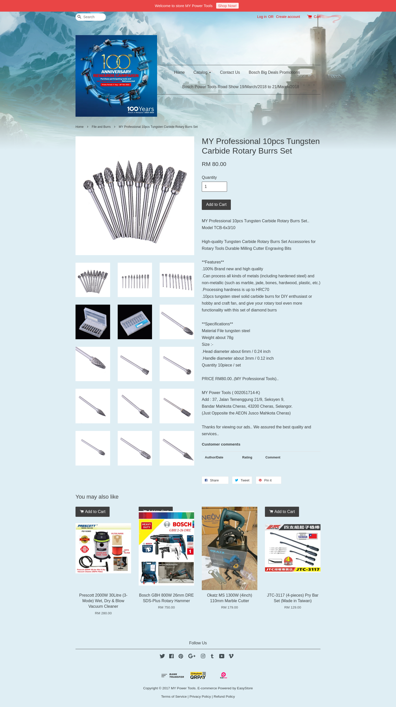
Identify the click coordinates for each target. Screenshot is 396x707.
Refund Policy (224, 696)
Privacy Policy (200, 696)
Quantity (209, 177)
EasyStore (245, 688)
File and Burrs (101, 127)
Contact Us (230, 72)
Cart (317, 17)
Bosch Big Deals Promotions (274, 72)
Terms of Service (174, 696)
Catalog (202, 72)
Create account (288, 17)
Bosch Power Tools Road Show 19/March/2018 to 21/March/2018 (240, 87)
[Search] (91, 17)
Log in (262, 17)
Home (179, 72)
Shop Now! (227, 6)
